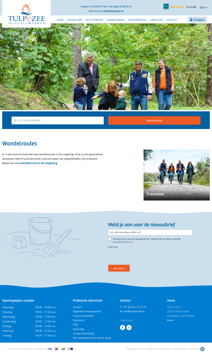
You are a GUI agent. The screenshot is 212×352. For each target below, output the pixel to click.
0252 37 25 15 (121, 6)
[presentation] (130, 255)
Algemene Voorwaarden (87, 311)
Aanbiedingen (116, 19)
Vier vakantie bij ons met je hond (92, 337)
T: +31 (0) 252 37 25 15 (133, 307)
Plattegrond (94, 19)
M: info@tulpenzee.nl (132, 311)
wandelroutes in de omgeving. (39, 163)
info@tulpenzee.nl (113, 11)
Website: (197, 349)
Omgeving (156, 19)
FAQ (75, 324)
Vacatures (79, 320)
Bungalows (74, 19)
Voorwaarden (24, 348)
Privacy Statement (83, 315)
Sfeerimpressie (137, 19)
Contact (172, 19)
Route (170, 320)
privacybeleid (119, 242)
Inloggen (199, 19)
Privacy (11, 348)
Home (60, 19)
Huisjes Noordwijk (83, 333)
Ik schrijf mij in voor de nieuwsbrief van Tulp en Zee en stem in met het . (147, 240)
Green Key (79, 329)
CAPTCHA (113, 247)
